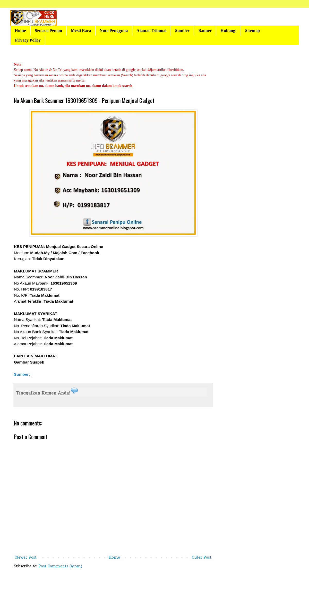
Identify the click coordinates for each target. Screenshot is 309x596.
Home (20, 30)
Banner (205, 30)
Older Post (201, 557)
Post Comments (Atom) (60, 566)
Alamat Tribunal (151, 30)
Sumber (182, 30)
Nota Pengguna (114, 30)
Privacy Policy (28, 40)
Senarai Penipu (48, 30)
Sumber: (22, 374)
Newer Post (26, 557)
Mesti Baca (81, 30)
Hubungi (228, 30)
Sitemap (252, 30)
